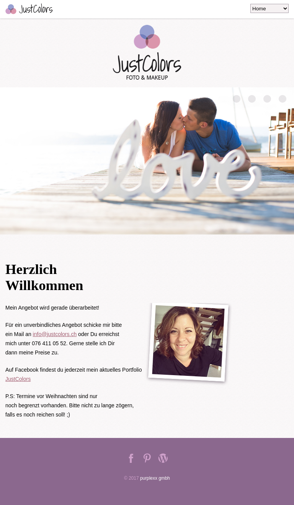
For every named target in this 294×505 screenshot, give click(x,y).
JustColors (18, 379)
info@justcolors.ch (55, 334)
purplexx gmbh (155, 478)
